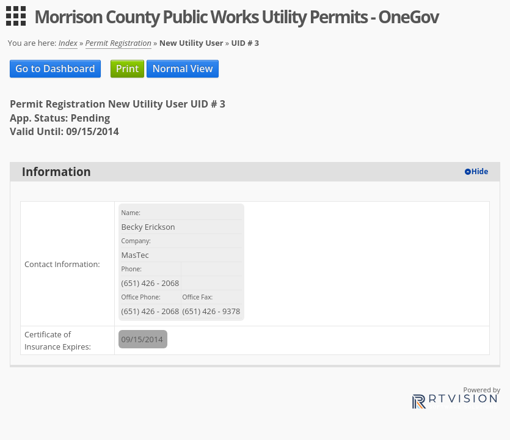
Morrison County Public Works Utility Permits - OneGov (236, 16)
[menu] (16, 16)
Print (127, 68)
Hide (480, 171)
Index (68, 42)
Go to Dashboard (55, 68)
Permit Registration (118, 42)
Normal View (182, 68)
